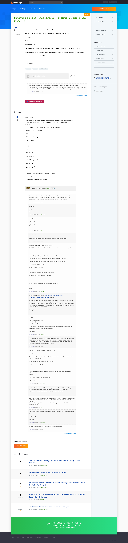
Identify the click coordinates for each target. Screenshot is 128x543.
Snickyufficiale (44, 487)
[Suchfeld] (46, 2)
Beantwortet (34, 188)
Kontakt (53, 537)
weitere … (98, 66)
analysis (35, 68)
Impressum (38, 537)
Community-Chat (100, 34)
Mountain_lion (44, 509)
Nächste (87, 14)
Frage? (14, 8)
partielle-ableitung (43, 68)
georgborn (47, 188)
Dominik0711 (44, 475)
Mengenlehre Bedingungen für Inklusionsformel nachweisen (103, 78)
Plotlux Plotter (99, 50)
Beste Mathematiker (101, 30)
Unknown (43, 214)
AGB (18, 537)
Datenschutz (46, 537)
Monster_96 (44, 465)
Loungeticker (101, 21)
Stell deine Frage (104, 8)
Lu (41, 312)
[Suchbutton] (61, 2)
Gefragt (32, 76)
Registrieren (113, 2)
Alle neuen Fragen (98, 90)
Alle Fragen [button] (23, 8)
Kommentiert (31, 91)
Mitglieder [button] (32, 8)
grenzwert (28, 68)
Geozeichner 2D (100, 54)
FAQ (23, 537)
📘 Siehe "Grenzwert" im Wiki (34, 101)
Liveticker (100, 17)
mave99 (42, 499)
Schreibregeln (29, 537)
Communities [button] (42, 8)
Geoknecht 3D (100, 58)
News (13, 537)
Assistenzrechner (100, 62)
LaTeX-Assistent (100, 46)
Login (106, 2)
